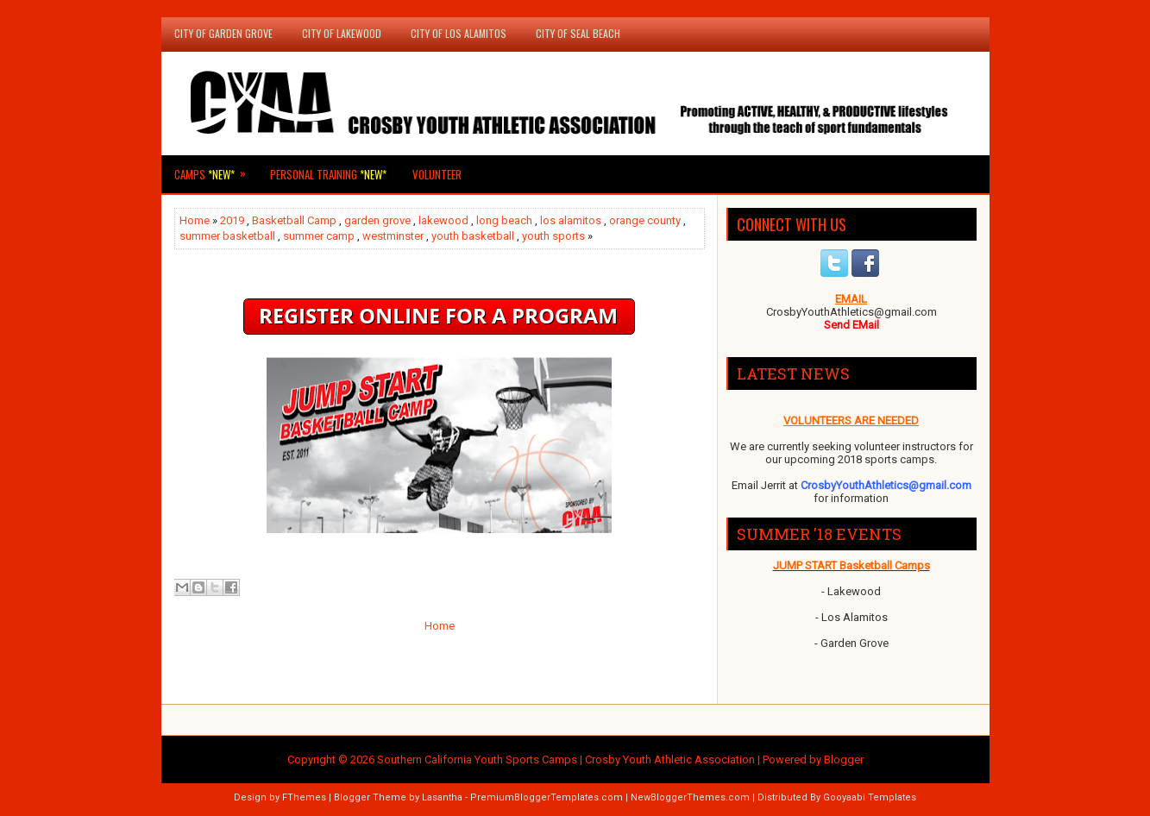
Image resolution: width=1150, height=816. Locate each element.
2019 (232, 220)
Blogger (844, 759)
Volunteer (437, 174)
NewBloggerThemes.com (690, 797)
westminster (393, 235)
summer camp (319, 235)
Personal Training (328, 174)
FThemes (304, 797)
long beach (504, 220)
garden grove (377, 220)
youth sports (553, 235)
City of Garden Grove (223, 33)
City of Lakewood (341, 33)
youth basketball (472, 235)
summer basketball (227, 235)
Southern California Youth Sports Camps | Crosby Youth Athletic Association (566, 759)
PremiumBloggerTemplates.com (546, 797)
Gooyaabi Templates (869, 797)
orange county (645, 220)
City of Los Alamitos (458, 33)
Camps (215, 169)
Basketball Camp (294, 220)
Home (194, 220)
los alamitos (570, 220)
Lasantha (442, 797)
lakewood (443, 220)
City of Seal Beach (578, 33)
